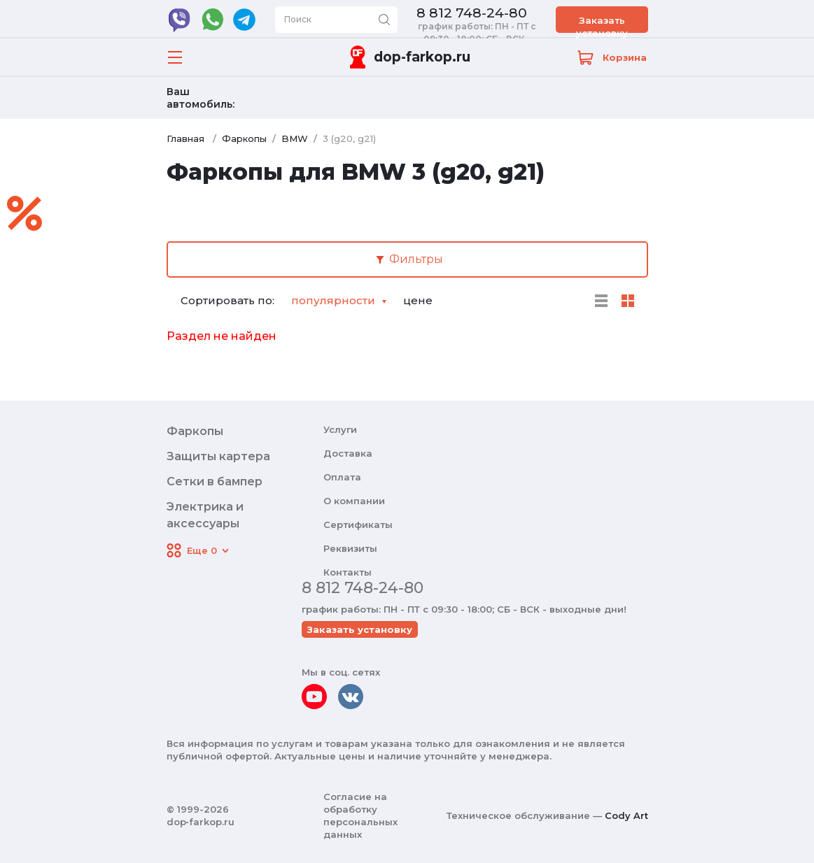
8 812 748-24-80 (471, 13)
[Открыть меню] (175, 57)
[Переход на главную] (407, 57)
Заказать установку (602, 24)
